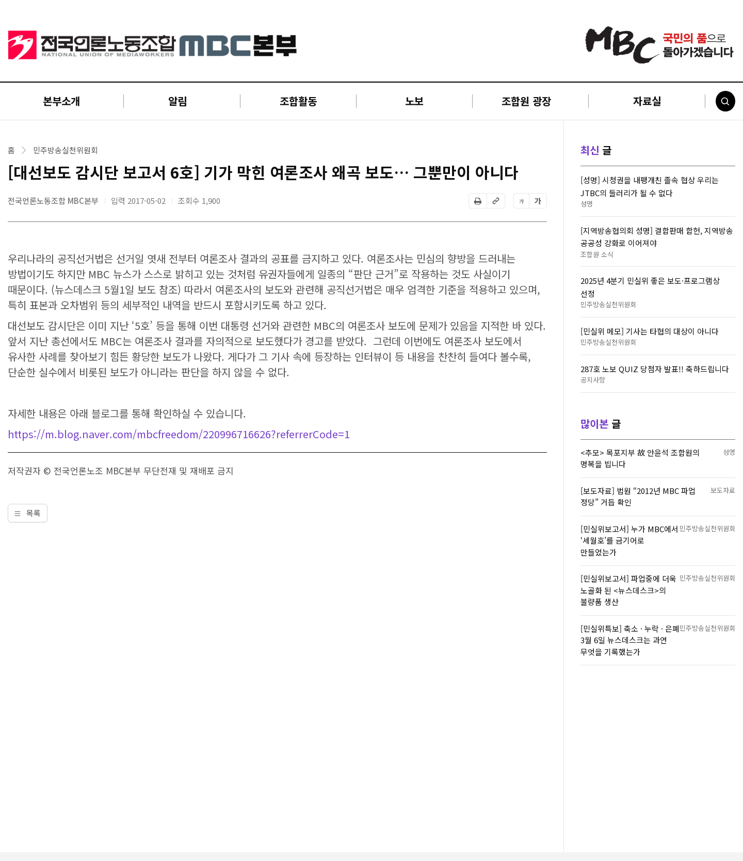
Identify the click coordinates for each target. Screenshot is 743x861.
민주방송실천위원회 (65, 150)
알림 (177, 100)
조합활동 (298, 100)
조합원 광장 (526, 100)
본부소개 (61, 100)
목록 (27, 512)
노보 (414, 100)
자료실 (647, 100)
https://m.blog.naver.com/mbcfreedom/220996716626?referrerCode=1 (179, 433)
